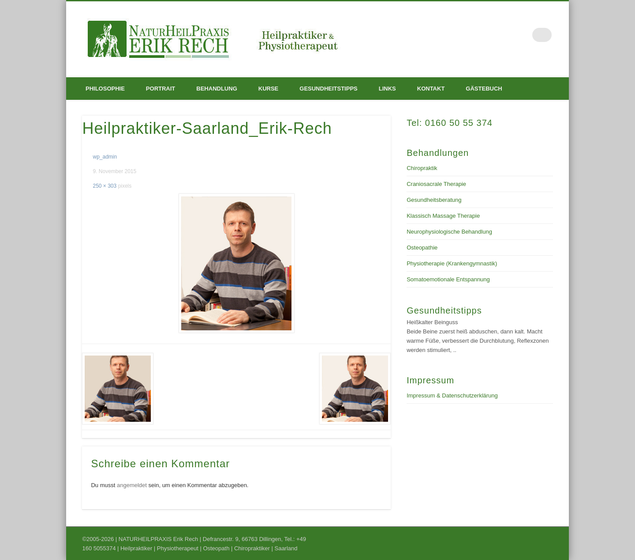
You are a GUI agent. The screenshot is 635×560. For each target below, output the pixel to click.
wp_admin (105, 157)
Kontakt (431, 88)
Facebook (526, 35)
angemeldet (132, 485)
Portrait (160, 88)
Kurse (268, 88)
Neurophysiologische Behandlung (449, 231)
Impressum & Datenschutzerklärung (452, 395)
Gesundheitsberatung (434, 200)
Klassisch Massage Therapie (443, 215)
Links (387, 88)
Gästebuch (484, 88)
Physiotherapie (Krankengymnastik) (452, 263)
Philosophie (105, 88)
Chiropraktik (422, 168)
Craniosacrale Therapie (436, 184)
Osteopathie (422, 247)
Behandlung (216, 88)
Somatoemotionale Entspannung (448, 279)
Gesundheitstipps (328, 88)
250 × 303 (104, 186)
